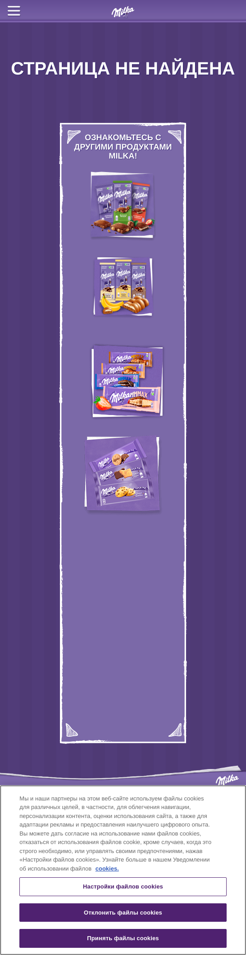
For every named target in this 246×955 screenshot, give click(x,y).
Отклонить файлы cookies (123, 912)
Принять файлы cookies (123, 938)
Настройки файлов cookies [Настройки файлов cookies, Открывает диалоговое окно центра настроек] (123, 886)
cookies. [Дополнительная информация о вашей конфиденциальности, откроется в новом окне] (107, 868)
